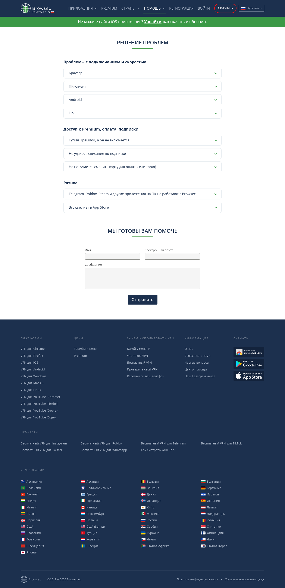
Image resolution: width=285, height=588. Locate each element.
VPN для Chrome (33, 349)
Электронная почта (159, 250)
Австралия (31, 481)
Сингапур (211, 526)
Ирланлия (91, 501)
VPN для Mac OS (32, 383)
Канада (89, 507)
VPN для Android (33, 369)
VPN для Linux (31, 390)
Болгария (211, 481)
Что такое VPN (137, 356)
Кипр (147, 507)
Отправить (143, 299)
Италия (29, 507)
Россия (149, 520)
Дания (148, 494)
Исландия (151, 501)
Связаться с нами (197, 356)
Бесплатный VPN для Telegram (163, 443)
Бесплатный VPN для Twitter (41, 450)
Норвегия (31, 520)
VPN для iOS (29, 362)
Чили (207, 539)
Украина (150, 533)
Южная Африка (155, 546)
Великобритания (96, 488)
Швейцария (32, 546)
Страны (128, 8)
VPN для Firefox (32, 356)
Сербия (149, 526)
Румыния (210, 520)
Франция (30, 539)
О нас (189, 349)
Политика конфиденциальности (197, 579)
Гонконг (29, 494)
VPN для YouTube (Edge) (38, 417)
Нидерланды (213, 514)
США (27, 526)
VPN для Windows (33, 376)
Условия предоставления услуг (244, 579)
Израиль (210, 494)
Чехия (148, 539)
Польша (89, 520)
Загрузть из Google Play (249, 364)
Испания (210, 501)
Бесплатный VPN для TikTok (221, 443)
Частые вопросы (197, 362)
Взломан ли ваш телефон (145, 376)
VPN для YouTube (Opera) (39, 410)
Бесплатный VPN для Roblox (101, 443)
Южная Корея (214, 546)
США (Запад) (93, 526)
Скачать (225, 8)
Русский (250, 8)
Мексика (150, 514)
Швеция (89, 546)
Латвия (209, 507)
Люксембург (92, 514)
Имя (88, 250)
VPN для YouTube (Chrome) (40, 397)
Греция (89, 494)
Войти (204, 8)
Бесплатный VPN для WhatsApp (104, 450)
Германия (211, 488)
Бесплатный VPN (139, 362)
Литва (28, 514)
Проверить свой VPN (142, 369)
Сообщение (93, 265)
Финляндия (212, 533)
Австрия (90, 481)
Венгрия (150, 488)
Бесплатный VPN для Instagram (44, 443)
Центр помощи (196, 369)
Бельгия (150, 481)
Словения (31, 533)
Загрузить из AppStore (249, 376)
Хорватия (90, 539)
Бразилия (31, 488)
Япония (29, 552)
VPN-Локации (33, 470)
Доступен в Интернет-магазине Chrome (249, 352)
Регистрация (181, 8)
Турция (89, 533)
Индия (28, 501)
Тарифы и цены (85, 349)
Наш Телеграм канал (200, 376)
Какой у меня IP (138, 349)
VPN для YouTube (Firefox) (39, 404)
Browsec (39, 8)
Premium (109, 8)
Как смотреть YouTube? (158, 450)
